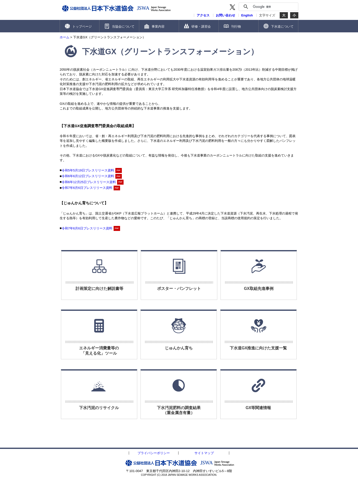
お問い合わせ (225, 15)
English (247, 15)
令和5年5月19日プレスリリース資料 (88, 170)
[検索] (274, 7)
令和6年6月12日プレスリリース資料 (88, 176)
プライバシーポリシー (153, 453)
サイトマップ (204, 453)
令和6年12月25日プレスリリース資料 (89, 182)
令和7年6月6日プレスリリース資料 (87, 188)
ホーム (64, 37)
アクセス (203, 15)
